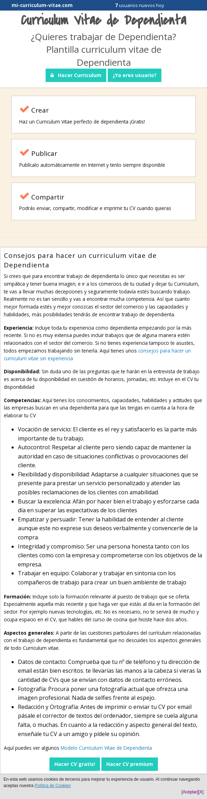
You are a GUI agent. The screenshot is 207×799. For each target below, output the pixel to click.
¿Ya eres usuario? (134, 75)
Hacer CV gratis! (74, 764)
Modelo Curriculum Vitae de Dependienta (106, 747)
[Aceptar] (189, 792)
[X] (200, 792)
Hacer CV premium (129, 764)
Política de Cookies (53, 785)
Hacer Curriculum (76, 75)
